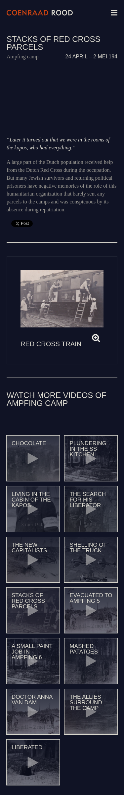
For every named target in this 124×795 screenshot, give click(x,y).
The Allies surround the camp (85, 702)
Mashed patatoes (83, 649)
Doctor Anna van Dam (32, 700)
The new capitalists (29, 548)
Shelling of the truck (87, 548)
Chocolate (29, 443)
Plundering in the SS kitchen (87, 449)
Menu (114, 12)
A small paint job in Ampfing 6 (32, 651)
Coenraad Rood (40, 12)
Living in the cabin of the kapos (31, 499)
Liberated (27, 747)
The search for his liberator (87, 499)
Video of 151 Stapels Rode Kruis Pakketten (62, 98)
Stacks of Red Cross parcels (28, 601)
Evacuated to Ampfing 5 (90, 598)
